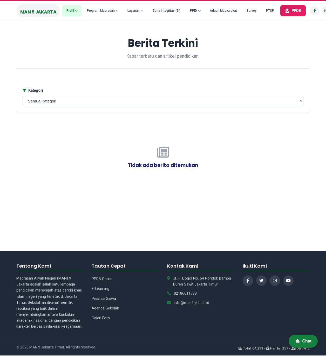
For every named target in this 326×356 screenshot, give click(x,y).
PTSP (270, 10)
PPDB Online (102, 279)
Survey (251, 10)
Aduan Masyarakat (223, 10)
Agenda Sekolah (105, 308)
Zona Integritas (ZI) (166, 10)
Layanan (133, 10)
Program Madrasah (101, 10)
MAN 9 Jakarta (38, 12)
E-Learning (100, 289)
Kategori (33, 90)
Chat (303, 341)
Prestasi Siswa (104, 298)
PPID (193, 10)
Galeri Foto (101, 318)
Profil (70, 10)
